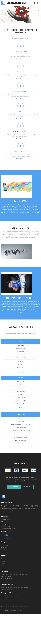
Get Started (27, 487)
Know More (20, 59)
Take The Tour (14, 487)
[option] (8, 470)
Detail (20, 371)
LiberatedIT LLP (13, 3)
